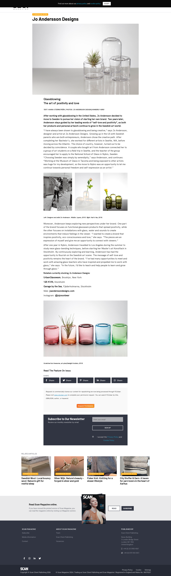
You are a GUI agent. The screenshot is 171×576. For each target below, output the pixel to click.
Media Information (29, 537)
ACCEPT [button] (106, 4)
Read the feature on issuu (57, 370)
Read (114, 508)
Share (50, 380)
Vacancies (60, 541)
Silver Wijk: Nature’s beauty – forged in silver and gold (69, 479)
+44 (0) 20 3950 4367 (131, 549)
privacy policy (82, 4)
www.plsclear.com (60, 395)
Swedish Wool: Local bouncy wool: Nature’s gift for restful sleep (36, 481)
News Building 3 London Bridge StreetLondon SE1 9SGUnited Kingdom (129, 541)
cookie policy (95, 4)
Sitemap (148, 570)
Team (58, 533)
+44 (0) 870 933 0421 (131, 553)
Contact (25, 541)
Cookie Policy (108, 440)
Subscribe (127, 508)
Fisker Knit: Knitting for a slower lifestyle (100, 479)
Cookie (138, 570)
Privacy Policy (112, 437)
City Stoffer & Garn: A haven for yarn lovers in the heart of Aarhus (134, 481)
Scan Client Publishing (64, 537)
